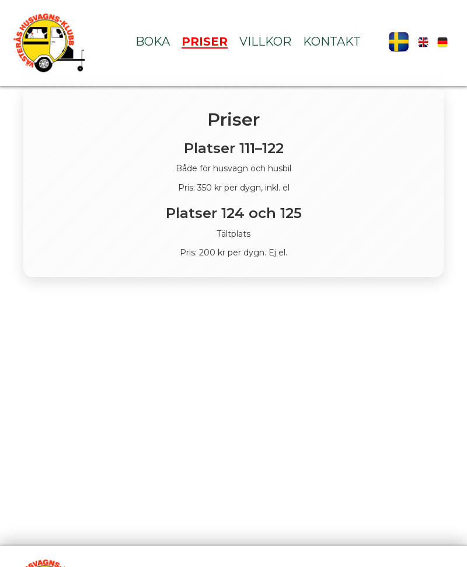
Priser (205, 41)
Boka (152, 41)
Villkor (265, 41)
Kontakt (332, 41)
